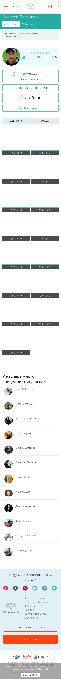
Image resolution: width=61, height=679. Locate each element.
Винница (35, 33)
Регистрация (30, 639)
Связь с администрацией (30, 627)
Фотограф (13, 24)
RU (18, 6)
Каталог (13, 33)
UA (13, 6)
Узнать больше (41, 669)
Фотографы (24, 33)
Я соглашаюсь (30, 675)
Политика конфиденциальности (35, 611)
